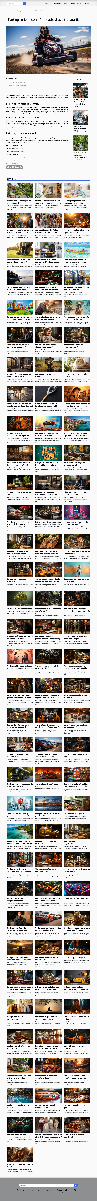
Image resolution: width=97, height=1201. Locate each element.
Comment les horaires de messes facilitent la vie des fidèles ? (20, 231)
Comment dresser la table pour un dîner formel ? (20, 755)
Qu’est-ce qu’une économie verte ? (20, 608)
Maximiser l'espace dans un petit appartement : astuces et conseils (48, 202)
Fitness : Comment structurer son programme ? (76, 842)
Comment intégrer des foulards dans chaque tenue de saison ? (47, 231)
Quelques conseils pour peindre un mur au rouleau (77, 580)
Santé (65, 3)
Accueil (8, 11)
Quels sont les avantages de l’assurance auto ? (74, 464)
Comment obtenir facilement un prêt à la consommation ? (19, 1077)
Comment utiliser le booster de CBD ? (19, 493)
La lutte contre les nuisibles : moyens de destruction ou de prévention (18, 554)
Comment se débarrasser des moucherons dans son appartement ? (46, 436)
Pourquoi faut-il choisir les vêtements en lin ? (17, 1018)
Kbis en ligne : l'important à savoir (48, 522)
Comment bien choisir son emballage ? (17, 580)
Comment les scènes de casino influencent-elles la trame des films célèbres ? (47, 290)
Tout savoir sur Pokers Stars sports (74, 1106)
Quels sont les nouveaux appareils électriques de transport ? (20, 785)
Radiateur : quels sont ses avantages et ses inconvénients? (76, 988)
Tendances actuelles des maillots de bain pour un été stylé (76, 318)
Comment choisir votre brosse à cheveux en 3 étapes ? (76, 637)
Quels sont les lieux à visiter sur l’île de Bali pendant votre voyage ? (20, 842)
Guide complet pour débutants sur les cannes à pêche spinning (20, 288)
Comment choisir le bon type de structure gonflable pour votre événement (19, 319)
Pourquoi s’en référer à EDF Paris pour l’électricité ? (47, 814)
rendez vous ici (52, 113)
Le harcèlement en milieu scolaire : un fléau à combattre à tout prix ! (77, 405)
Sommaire (12, 79)
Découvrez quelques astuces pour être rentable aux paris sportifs (76, 667)
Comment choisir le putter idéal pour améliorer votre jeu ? (19, 261)
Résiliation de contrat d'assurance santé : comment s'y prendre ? (48, 1047)
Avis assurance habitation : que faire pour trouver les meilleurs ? (47, 988)
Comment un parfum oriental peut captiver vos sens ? (76, 231)
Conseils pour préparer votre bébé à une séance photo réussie (76, 202)
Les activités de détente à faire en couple (20, 1165)
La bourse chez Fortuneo (16, 1134)
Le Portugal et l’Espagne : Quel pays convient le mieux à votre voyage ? (75, 436)
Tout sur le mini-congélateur (74, 813)
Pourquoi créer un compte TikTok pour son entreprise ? (76, 523)
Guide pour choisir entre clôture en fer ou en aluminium (77, 288)
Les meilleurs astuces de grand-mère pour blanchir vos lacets (47, 552)
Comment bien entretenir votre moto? (75, 755)
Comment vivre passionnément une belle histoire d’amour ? (47, 1018)
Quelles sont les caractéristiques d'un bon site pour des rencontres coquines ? (20, 668)
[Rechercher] (15, 3)
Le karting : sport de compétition (15, 89)
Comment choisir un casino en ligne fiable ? (75, 1136)
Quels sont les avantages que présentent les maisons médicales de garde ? (20, 816)
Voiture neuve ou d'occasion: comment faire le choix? (46, 755)
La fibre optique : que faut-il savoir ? (76, 899)
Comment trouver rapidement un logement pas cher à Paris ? (19, 464)
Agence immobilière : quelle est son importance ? (75, 726)
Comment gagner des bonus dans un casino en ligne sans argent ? (20, 988)
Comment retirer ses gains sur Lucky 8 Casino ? (46, 958)
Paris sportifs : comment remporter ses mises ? (16, 899)
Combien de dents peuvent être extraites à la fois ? (47, 667)
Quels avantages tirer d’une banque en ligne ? (45, 870)
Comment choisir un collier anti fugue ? (47, 375)
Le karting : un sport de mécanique (16, 82)
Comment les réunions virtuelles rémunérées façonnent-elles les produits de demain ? (80, 129)
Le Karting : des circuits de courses (16, 85)
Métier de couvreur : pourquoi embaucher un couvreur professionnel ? (75, 495)
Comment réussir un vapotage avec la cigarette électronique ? (47, 726)
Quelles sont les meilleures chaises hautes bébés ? (45, 346)
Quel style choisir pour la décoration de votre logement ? (19, 870)
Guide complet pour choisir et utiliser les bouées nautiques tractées (75, 262)
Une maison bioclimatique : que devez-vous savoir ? (75, 346)
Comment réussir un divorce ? (46, 784)
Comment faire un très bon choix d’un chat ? (76, 375)
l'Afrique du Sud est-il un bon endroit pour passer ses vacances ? (19, 960)
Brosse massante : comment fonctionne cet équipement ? (46, 405)
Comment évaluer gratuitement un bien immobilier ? (77, 870)
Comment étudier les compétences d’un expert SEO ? (19, 434)
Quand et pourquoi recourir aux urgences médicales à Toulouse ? (47, 696)
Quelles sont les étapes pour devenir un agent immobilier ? (75, 1077)
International (57, 3)
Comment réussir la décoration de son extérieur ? (48, 610)
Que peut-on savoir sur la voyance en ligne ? (76, 1018)
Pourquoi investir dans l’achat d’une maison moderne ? (18, 726)
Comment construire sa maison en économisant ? (77, 552)
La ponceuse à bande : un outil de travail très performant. (19, 637)
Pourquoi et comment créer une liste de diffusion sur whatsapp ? (47, 464)
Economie (47, 3)
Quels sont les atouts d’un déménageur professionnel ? (18, 929)
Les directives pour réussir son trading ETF (75, 696)
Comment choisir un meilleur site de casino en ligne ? (47, 1077)
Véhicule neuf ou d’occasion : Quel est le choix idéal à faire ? (48, 929)
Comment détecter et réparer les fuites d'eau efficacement (47, 318)
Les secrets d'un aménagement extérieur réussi (19, 202)
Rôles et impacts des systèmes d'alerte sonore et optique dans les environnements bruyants (80, 103)
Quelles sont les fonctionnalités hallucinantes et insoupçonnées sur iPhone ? (76, 786)
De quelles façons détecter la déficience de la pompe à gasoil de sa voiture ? (77, 611)
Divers (87, 3)
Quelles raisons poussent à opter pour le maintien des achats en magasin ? (47, 581)
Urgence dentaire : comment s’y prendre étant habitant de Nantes (19, 696)
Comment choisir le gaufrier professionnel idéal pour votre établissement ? (46, 262)
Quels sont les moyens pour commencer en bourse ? (17, 346)
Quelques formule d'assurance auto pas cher (18, 1047)
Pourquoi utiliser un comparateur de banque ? (47, 842)
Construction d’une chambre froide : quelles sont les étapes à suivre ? (20, 405)
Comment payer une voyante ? (75, 957)
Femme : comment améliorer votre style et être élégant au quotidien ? (48, 1136)
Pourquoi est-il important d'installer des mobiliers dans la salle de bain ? (47, 495)
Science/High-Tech (76, 3)
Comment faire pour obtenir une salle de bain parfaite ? (19, 375)
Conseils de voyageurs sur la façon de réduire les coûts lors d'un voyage (77, 930)
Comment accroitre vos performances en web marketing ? (48, 637)
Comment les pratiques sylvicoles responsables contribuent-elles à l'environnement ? (80, 155)
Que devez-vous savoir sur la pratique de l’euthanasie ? (18, 523)
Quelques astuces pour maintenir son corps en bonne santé (47, 899)
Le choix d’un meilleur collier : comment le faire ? (46, 1106)
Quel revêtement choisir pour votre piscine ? (18, 1106)
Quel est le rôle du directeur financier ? (74, 1047)
